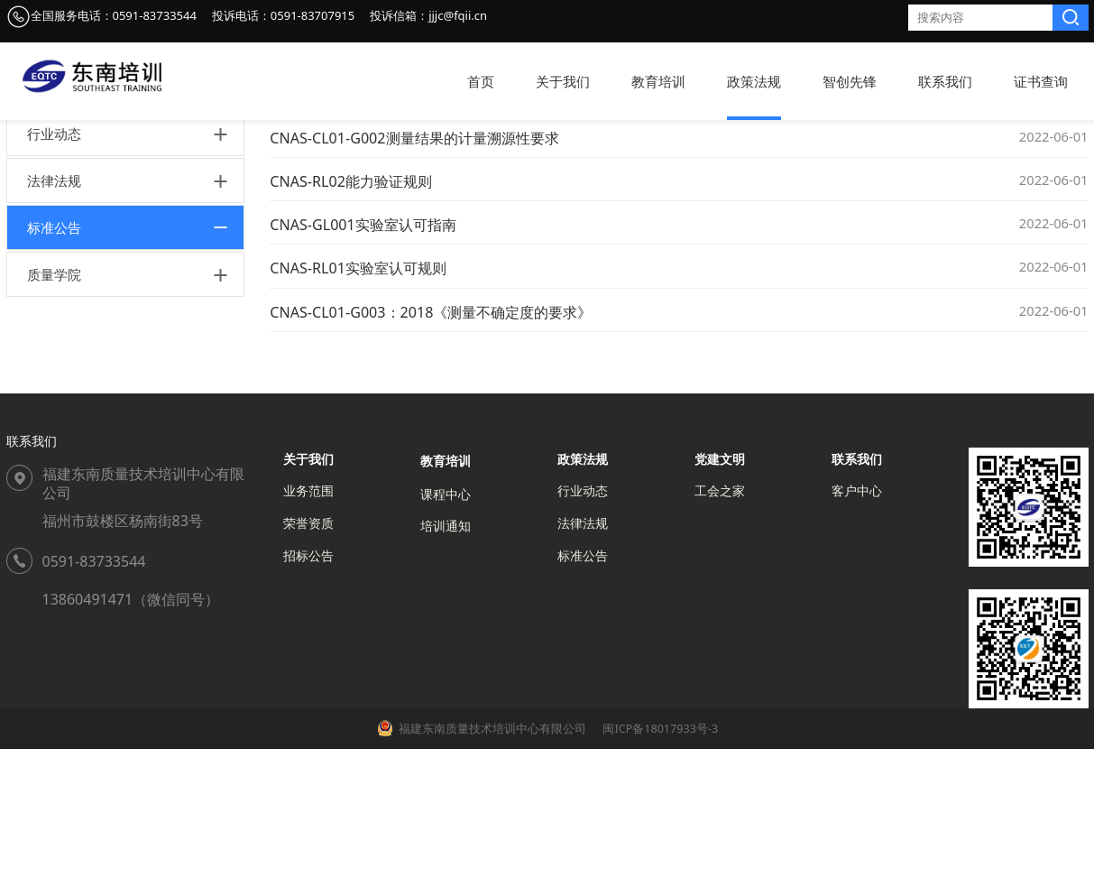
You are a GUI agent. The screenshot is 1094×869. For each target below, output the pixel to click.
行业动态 (54, 254)
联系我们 (945, 81)
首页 (480, 81)
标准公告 (54, 347)
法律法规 (54, 300)
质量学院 (54, 394)
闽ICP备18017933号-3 (659, 848)
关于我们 (563, 81)
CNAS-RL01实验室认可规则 (358, 388)
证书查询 (1041, 81)
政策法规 (754, 81)
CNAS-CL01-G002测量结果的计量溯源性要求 (414, 258)
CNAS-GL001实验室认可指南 (362, 345)
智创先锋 (850, 81)
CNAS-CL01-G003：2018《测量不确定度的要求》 (431, 432)
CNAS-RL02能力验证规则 (351, 301)
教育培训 (658, 81)
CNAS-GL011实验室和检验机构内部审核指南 (413, 215)
